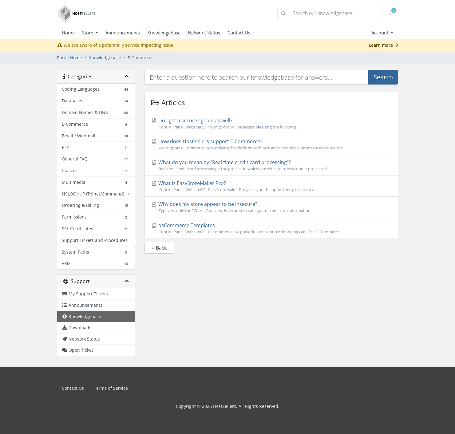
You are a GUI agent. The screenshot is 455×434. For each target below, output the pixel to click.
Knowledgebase (163, 33)
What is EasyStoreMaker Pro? (271, 186)
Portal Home (69, 58)
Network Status (204, 33)
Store (88, 33)
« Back (159, 247)
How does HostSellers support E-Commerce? (271, 144)
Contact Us (239, 33)
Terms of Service (111, 388)
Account (380, 33)
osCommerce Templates (271, 228)
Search (383, 77)
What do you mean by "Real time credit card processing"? (271, 165)
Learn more (383, 45)
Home (68, 33)
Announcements (122, 33)
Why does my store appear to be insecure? (271, 207)
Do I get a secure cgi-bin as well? (271, 123)
